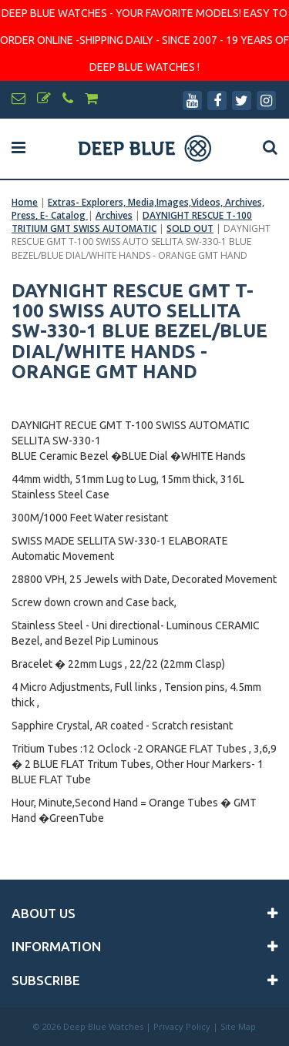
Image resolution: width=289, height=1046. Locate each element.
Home (25, 202)
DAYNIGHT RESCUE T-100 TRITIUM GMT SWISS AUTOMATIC (132, 222)
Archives (114, 215)
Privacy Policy (181, 1026)
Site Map (238, 1026)
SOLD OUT (189, 228)
